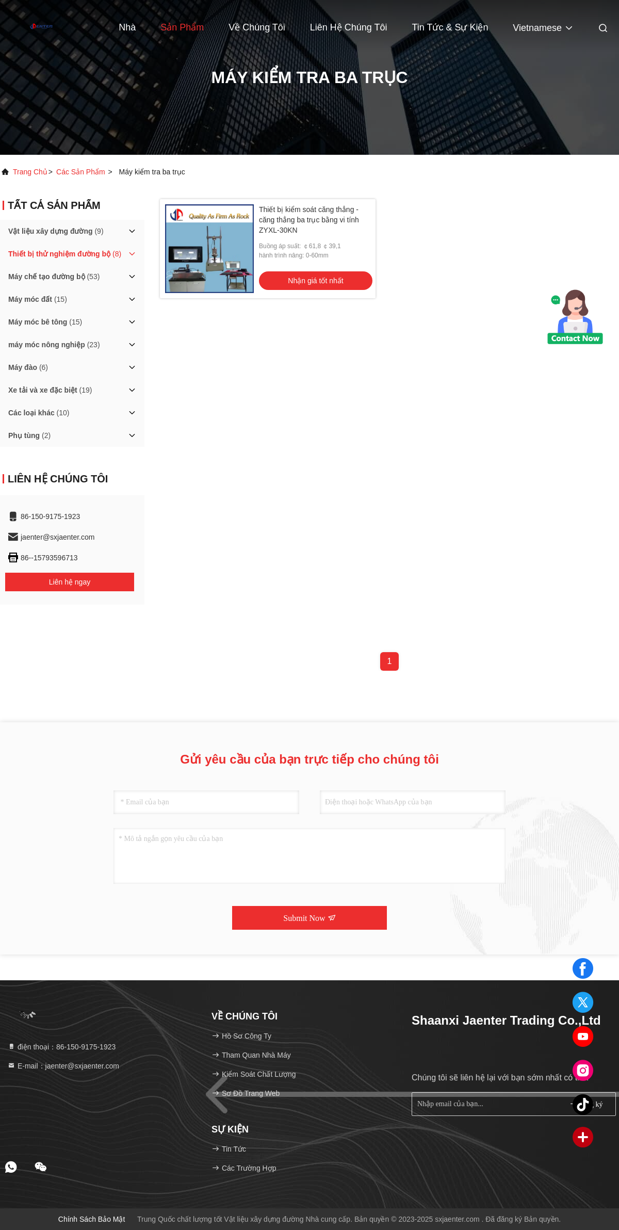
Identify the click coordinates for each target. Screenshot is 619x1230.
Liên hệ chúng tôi (348, 27)
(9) (56, 231)
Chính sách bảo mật (91, 1219)
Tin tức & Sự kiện (450, 27)
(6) (28, 367)
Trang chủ (30, 172)
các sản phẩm (80, 172)
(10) (39, 413)
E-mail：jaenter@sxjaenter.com (63, 1066)
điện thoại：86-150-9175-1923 (61, 1047)
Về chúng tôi (257, 27)
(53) (54, 276)
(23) (54, 345)
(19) (50, 390)
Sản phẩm (182, 27)
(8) (64, 254)
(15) (37, 299)
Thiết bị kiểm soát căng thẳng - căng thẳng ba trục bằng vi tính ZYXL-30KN (309, 219)
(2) (29, 435)
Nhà (127, 27)
